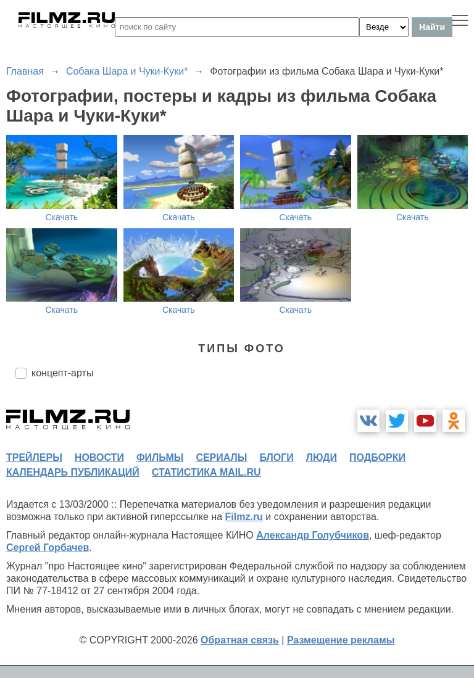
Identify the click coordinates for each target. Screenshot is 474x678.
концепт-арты (62, 373)
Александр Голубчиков (312, 535)
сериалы (221, 457)
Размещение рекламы (341, 640)
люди (321, 457)
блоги (276, 457)
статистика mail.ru (206, 472)
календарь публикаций (72, 472)
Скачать (62, 217)
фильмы (159, 457)
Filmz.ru (244, 516)
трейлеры (34, 457)
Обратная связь (240, 640)
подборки (377, 457)
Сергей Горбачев (47, 547)
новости (99, 457)
